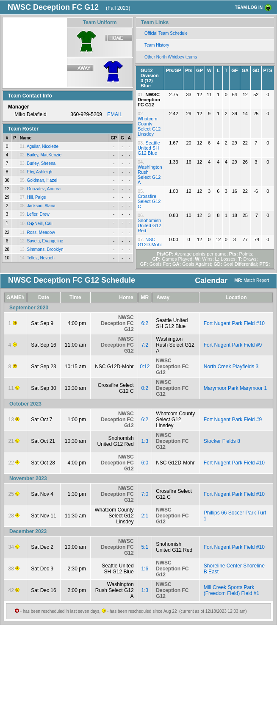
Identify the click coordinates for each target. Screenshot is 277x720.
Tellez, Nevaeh (41, 258)
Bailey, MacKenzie (44, 155)
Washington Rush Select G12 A (150, 174)
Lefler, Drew (38, 214)
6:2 (145, 323)
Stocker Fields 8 (222, 441)
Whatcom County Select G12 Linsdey (149, 126)
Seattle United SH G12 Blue (149, 148)
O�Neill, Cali (39, 223)
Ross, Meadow (41, 232)
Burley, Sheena (41, 163)
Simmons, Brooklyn (45, 249)
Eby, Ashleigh (39, 172)
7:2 (145, 345)
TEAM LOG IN (249, 7)
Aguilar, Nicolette (42, 146)
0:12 (145, 367)
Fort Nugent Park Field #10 (234, 323)
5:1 (145, 547)
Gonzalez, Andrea (44, 188)
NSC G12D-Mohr (150, 242)
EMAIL (114, 114)
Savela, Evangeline (45, 241)
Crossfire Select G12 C (149, 201)
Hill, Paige (36, 197)
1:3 (145, 441)
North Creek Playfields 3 (231, 367)
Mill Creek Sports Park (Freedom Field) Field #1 (231, 590)
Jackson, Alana (41, 205)
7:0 (145, 494)
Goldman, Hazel (42, 180)
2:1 (145, 516)
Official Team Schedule (166, 33)
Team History (156, 45)
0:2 (145, 388)
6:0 (145, 463)
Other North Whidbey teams (170, 57)
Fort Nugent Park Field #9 (233, 345)
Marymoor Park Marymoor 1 (235, 388)
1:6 (145, 569)
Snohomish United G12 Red (149, 225)
